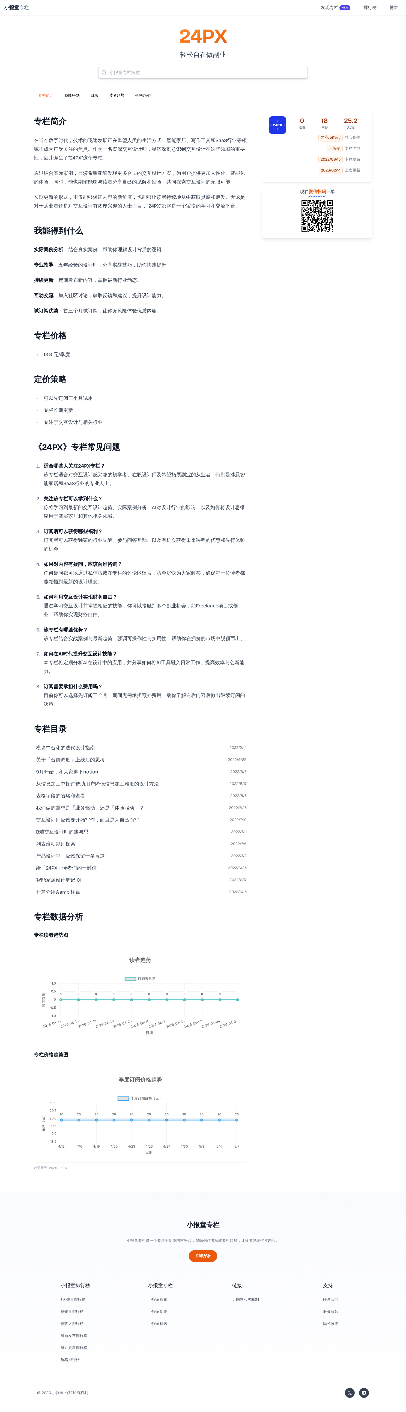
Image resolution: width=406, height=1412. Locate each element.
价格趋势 (143, 95)
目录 (94, 95)
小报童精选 (157, 1323)
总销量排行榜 (72, 1311)
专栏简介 (45, 95)
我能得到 (72, 95)
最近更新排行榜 (74, 1347)
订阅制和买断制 (245, 1299)
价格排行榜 (70, 1359)
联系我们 (330, 1299)
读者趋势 (116, 95)
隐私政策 (330, 1323)
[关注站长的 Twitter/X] (350, 1393)
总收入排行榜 (72, 1323)
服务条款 (330, 1311)
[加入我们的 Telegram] (364, 1393)
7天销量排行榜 (73, 1299)
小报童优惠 (157, 1311)
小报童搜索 (157, 1299)
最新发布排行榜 (74, 1335)
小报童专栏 (203, 1225)
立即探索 (203, 1256)
